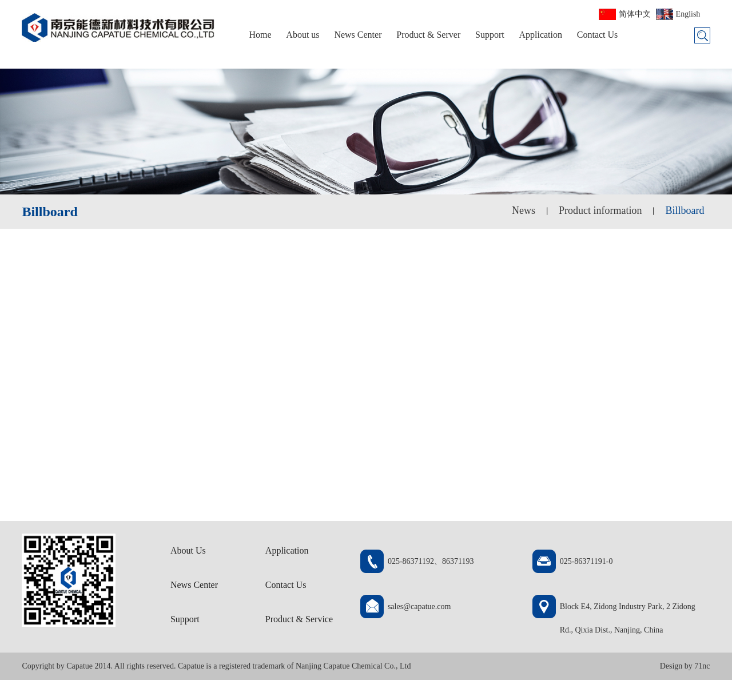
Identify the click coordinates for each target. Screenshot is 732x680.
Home (260, 34)
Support (489, 34)
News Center (357, 34)
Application (540, 34)
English (688, 14)
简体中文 (635, 14)
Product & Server (428, 34)
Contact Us (597, 34)
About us (302, 34)
